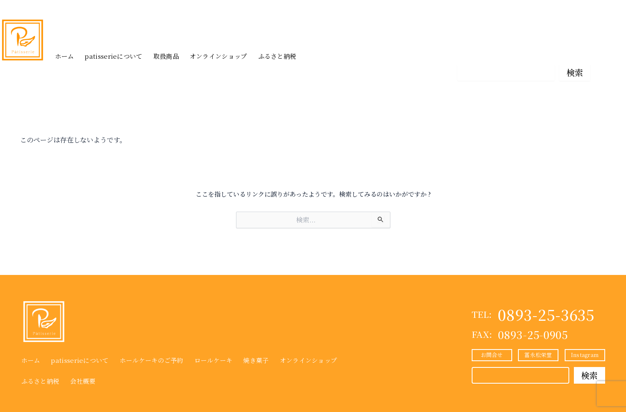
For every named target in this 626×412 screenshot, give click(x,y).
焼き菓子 (256, 360)
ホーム (64, 56)
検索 (574, 72)
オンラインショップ (218, 56)
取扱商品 (166, 56)
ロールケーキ (213, 360)
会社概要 (83, 381)
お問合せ (477, 52)
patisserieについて (113, 56)
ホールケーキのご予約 (152, 360)
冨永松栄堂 (523, 52)
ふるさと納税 (277, 56)
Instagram (570, 52)
